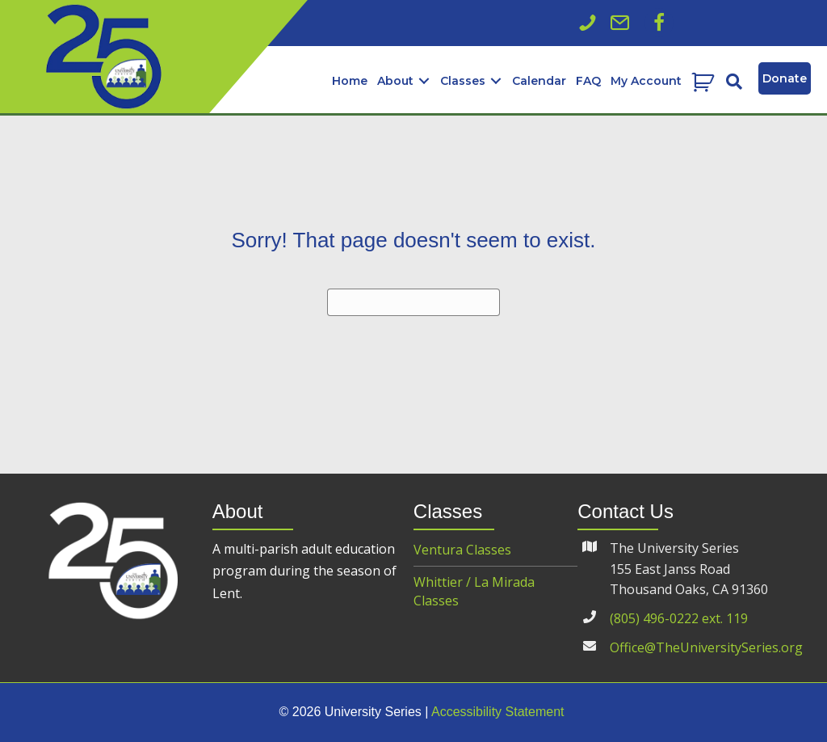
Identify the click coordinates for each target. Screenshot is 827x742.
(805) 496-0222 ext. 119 (679, 618)
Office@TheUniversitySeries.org (706, 647)
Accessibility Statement (498, 712)
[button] (659, 22)
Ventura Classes (462, 550)
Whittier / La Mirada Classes (474, 591)
